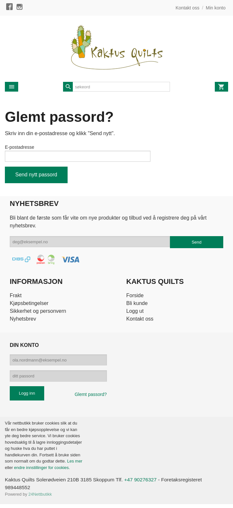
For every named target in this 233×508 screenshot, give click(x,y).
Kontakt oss (140, 320)
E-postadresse (19, 147)
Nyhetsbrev (23, 320)
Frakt (15, 296)
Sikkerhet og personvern (38, 312)
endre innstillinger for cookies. (42, 471)
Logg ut (135, 312)
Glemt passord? (91, 398)
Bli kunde (137, 304)
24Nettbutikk (40, 498)
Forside (135, 296)
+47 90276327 (144, 483)
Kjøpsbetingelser (29, 304)
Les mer (74, 465)
